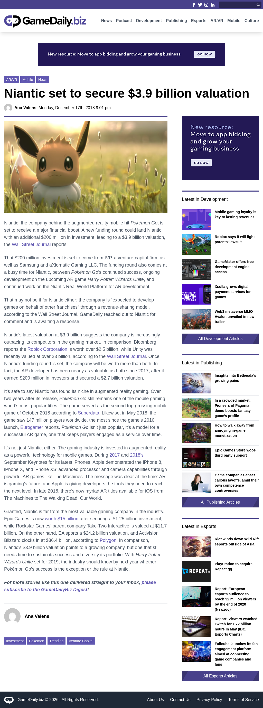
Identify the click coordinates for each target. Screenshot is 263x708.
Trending (57, 641)
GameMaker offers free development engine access (234, 267)
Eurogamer (31, 427)
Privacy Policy (209, 699)
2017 (114, 455)
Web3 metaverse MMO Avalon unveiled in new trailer (234, 316)
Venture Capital (81, 641)
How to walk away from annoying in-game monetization (234, 430)
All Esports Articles (220, 676)
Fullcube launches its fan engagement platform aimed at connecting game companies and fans (236, 654)
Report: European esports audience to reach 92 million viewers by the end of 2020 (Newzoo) (235, 599)
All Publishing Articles (220, 502)
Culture (252, 22)
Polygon (108, 540)
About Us (155, 699)
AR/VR (217, 22)
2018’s (137, 455)
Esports (198, 22)
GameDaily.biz (31, 699)
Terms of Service (243, 699)
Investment (15, 641)
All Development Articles (220, 338)
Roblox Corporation (47, 349)
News (106, 22)
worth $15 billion (61, 518)
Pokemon (36, 641)
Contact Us (180, 699)
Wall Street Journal (31, 244)
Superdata (88, 413)
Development (149, 22)
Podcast (124, 22)
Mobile (233, 22)
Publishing (176, 22)
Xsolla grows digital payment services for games (233, 292)
